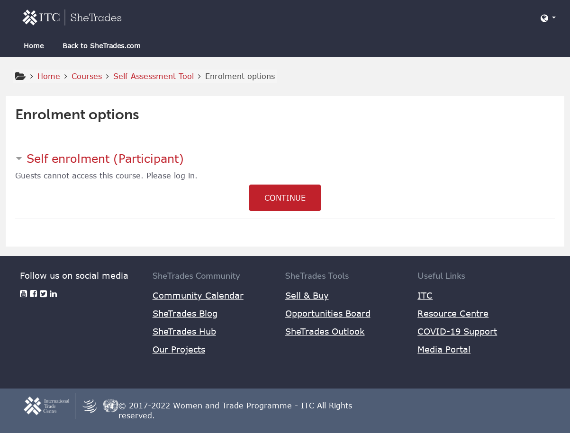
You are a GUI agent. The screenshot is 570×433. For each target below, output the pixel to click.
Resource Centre (453, 313)
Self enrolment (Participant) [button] (105, 158)
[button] (548, 17)
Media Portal (443, 349)
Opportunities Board (328, 313)
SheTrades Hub (184, 331)
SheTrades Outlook (325, 331)
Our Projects (179, 349)
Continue (285, 198)
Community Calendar (198, 295)
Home (34, 46)
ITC (425, 295)
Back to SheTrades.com (102, 46)
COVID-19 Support (457, 331)
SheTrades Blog (185, 313)
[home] (72, 17)
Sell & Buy (307, 295)
